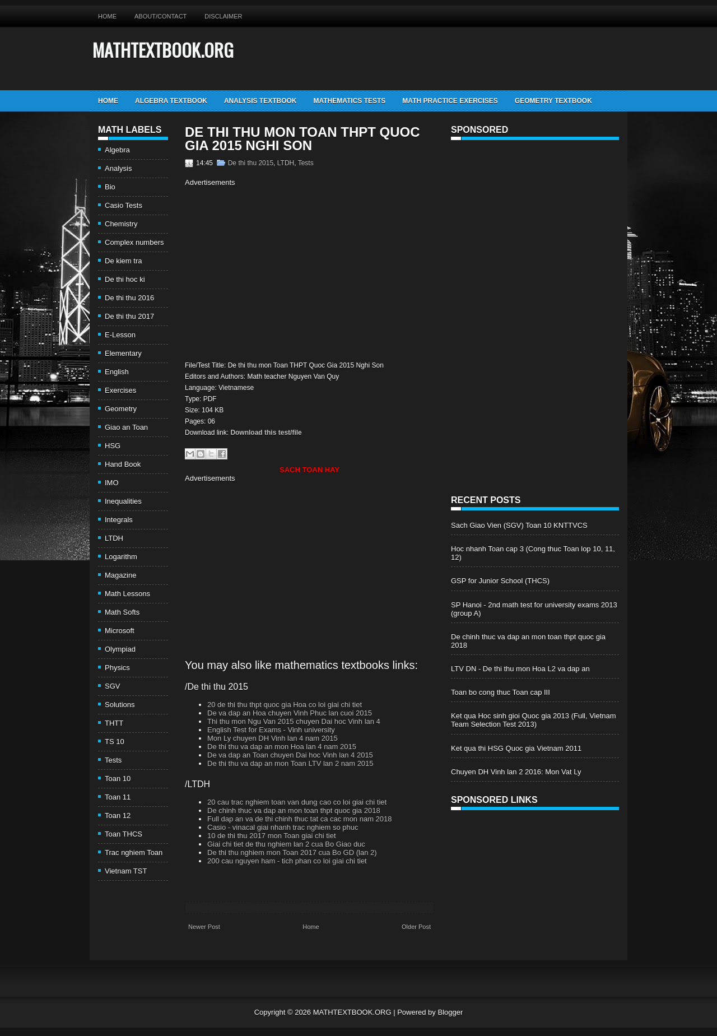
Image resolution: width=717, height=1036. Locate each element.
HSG (112, 446)
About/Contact (160, 16)
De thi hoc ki (125, 279)
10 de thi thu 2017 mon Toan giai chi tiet (271, 835)
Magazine (120, 575)
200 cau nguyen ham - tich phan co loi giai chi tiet (287, 861)
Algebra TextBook (171, 101)
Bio (110, 187)
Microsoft (119, 630)
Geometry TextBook (553, 101)
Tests (113, 760)
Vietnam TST (126, 871)
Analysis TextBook (260, 101)
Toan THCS (123, 834)
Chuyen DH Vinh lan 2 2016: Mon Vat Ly (516, 772)
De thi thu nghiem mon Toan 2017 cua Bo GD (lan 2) (292, 852)
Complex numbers (134, 242)
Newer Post (204, 926)
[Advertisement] (279, 272)
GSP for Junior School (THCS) (500, 581)
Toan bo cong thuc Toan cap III (500, 692)
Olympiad (120, 649)
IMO (112, 482)
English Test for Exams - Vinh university (271, 730)
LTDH (114, 538)
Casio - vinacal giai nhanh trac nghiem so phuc (282, 827)
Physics (117, 667)
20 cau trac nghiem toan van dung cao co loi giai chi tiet (297, 802)
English (117, 372)
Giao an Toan (126, 427)
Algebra (117, 150)
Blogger (450, 1012)
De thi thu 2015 (250, 163)
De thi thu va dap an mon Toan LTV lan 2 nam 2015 (290, 763)
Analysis (118, 168)
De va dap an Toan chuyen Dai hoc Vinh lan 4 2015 (290, 755)
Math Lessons (127, 593)
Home (107, 16)
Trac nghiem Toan (133, 852)
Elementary (123, 353)
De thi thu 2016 (129, 298)
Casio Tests (123, 205)
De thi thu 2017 (129, 316)
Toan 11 (118, 797)
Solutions (119, 704)
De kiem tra (123, 261)
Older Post (416, 926)
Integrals (119, 519)
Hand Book (123, 464)
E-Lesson (120, 335)
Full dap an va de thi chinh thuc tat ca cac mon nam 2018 (299, 819)
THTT (114, 723)
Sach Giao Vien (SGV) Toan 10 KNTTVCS (519, 525)
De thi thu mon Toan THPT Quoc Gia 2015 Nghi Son (302, 139)
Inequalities (123, 501)
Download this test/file (265, 432)
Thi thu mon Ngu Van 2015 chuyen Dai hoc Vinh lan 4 (293, 721)
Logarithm (121, 556)
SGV (112, 686)
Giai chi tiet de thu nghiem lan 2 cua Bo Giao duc (286, 844)
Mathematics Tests (349, 101)
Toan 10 (118, 778)
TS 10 (114, 741)
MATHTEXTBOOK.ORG (163, 49)
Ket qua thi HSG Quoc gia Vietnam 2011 (516, 748)
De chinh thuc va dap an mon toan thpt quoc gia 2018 (293, 810)
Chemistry (121, 224)
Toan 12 (118, 815)
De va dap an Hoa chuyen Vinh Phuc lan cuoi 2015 (289, 713)
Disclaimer (223, 16)
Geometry (121, 409)
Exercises (120, 390)
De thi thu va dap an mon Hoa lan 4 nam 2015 (281, 746)
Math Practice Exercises (449, 101)
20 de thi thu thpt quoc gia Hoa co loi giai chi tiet (284, 704)
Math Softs (122, 612)
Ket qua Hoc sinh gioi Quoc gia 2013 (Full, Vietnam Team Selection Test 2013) (533, 720)
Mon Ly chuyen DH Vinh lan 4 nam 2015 (272, 738)
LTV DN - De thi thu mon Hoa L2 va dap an (520, 669)
